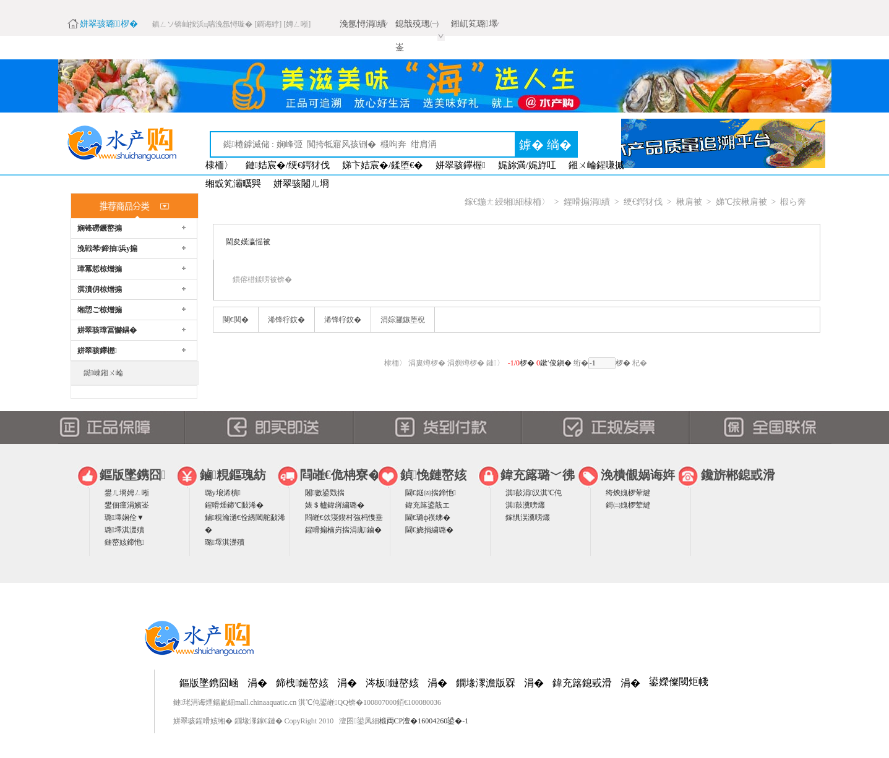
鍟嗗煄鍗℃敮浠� (234, 505)
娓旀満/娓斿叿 (527, 165)
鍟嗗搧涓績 (587, 202)
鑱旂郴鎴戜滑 (738, 475)
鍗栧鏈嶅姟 (302, 683)
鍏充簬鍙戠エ (427, 505)
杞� (639, 363)
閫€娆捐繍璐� (429, 530)
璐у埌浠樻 (223, 492)
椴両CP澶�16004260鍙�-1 (424, 721)
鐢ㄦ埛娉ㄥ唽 (127, 492)
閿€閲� (236, 319)
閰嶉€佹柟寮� (340, 475)
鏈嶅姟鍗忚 (124, 542)
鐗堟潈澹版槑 (485, 683)
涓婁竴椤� (426, 363)
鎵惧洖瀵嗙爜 (527, 517)
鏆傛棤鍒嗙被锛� (262, 279)
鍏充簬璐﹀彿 (537, 475)
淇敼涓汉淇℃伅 (533, 492)
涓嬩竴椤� (465, 363)
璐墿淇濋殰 (124, 530)
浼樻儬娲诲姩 (638, 475)
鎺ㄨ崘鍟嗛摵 (596, 165)
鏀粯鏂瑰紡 (233, 475)
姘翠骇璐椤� (109, 23)
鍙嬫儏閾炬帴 (678, 681)
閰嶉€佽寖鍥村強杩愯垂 (344, 517)
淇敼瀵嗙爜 (525, 505)
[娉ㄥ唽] (297, 24)
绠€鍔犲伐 (643, 202)
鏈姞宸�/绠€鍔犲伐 (288, 165)
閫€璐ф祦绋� (428, 517)
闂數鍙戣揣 (325, 492)
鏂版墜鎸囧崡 (209, 683)
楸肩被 (689, 202)
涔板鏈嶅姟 (392, 683)
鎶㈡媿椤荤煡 (628, 505)
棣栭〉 (219, 165)
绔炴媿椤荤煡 (628, 492)
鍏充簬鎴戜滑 (582, 683)
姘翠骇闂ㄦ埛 (301, 184)
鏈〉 (495, 363)
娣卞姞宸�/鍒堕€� (382, 165)
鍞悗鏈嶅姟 (433, 475)
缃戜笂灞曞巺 (233, 184)
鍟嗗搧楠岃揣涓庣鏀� (343, 530)
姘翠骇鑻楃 (460, 165)
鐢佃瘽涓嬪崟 (127, 505)
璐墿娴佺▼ (124, 517)
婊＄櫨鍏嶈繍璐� (334, 505)
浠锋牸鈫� (286, 319)
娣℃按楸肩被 (741, 202)
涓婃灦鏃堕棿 (402, 319)
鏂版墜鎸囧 (133, 475)
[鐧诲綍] (267, 24)
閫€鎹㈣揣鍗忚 (430, 492)
